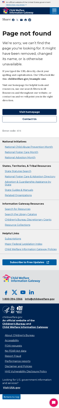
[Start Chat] (53, 402)
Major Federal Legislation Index (23, 244)
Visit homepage (29, 112)
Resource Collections (17, 225)
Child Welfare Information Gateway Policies (31, 249)
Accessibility (12, 340)
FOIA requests (13, 345)
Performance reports (17, 361)
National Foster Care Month (21, 152)
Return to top (11, 396)
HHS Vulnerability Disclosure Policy (26, 371)
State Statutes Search (18, 171)
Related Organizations (18, 195)
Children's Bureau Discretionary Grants (28, 219)
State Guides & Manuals (19, 190)
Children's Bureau (14, 323)
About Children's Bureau (20, 335)
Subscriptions (13, 238)
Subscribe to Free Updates (29, 262)
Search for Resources (17, 209)
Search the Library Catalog (21, 214)
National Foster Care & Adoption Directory (30, 176)
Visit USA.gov (11, 387)
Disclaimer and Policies (18, 366)
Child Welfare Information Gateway (25, 327)
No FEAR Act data (15, 350)
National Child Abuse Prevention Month (29, 146)
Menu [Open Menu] (54, 13)
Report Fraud (13, 356)
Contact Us (29, 119)
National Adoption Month (20, 157)
